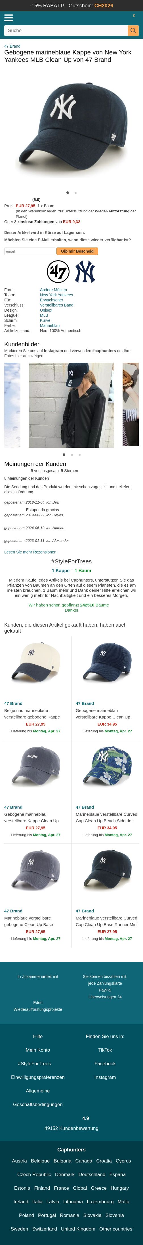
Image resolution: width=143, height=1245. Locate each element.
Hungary (120, 1188)
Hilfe (38, 1036)
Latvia (53, 1201)
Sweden (19, 1229)
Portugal (47, 1215)
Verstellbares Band (56, 305)
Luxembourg (100, 1201)
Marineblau (50, 325)
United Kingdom (78, 1229)
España (117, 1174)
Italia (37, 1201)
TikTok (105, 1050)
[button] (67, 192)
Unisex (46, 310)
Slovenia (115, 1215)
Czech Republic (34, 1174)
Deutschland (92, 1174)
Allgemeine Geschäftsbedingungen (38, 1097)
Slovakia (92, 1215)
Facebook (105, 1063)
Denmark (65, 1174)
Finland (42, 1188)
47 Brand (12, 46)
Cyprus (123, 1161)
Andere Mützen (53, 290)
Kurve (45, 320)
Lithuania (73, 1201)
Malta (124, 1201)
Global (80, 1188)
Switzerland (44, 1229)
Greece (99, 1188)
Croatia (104, 1161)
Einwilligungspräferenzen (38, 1077)
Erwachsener (51, 300)
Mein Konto (38, 1050)
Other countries (115, 1229)
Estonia (22, 1188)
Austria (19, 1161)
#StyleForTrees (38, 1063)
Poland (26, 1215)
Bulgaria (62, 1161)
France (61, 1188)
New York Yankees (56, 295)
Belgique (40, 1161)
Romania (69, 1215)
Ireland (21, 1201)
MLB (44, 315)
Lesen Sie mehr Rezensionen (30, 552)
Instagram (105, 1077)
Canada (83, 1161)
